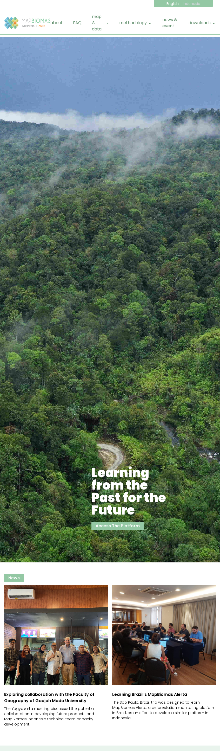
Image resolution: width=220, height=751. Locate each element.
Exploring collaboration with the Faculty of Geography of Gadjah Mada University (49, 697)
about (56, 23)
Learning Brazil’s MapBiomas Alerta (149, 694)
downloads (202, 23)
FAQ (77, 23)
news (14, 578)
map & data (100, 23)
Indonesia (191, 3)
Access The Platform (118, 526)
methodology (135, 23)
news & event (169, 23)
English (172, 3)
